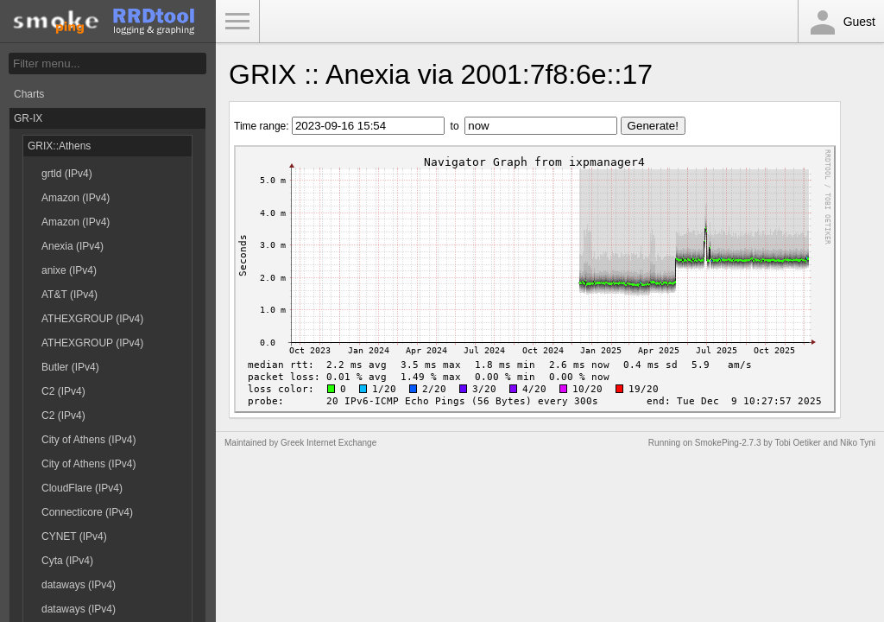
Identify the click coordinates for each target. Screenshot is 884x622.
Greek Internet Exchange (328, 442)
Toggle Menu (237, 21)
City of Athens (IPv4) (88, 440)
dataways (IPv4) (78, 585)
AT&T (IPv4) (69, 295)
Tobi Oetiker (797, 442)
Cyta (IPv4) (67, 561)
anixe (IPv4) (69, 270)
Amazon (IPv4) (75, 198)
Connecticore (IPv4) (87, 512)
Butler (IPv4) (70, 367)
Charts (29, 94)
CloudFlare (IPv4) (82, 488)
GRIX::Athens (59, 146)
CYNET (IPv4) (74, 536)
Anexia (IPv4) (72, 246)
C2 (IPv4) (63, 391)
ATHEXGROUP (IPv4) (92, 319)
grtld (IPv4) (66, 174)
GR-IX (28, 118)
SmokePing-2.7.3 (728, 442)
